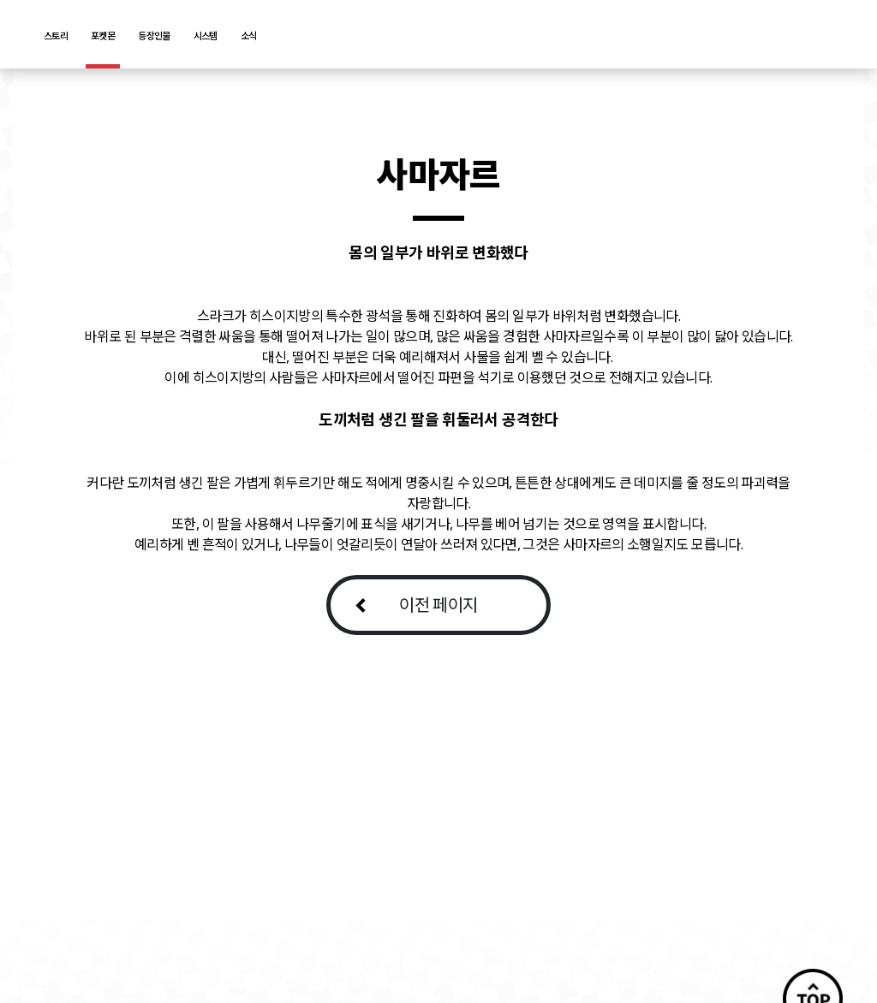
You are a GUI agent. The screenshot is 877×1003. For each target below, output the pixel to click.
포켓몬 (103, 35)
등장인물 (154, 35)
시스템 (206, 35)
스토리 (56, 35)
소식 (249, 35)
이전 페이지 (438, 604)
